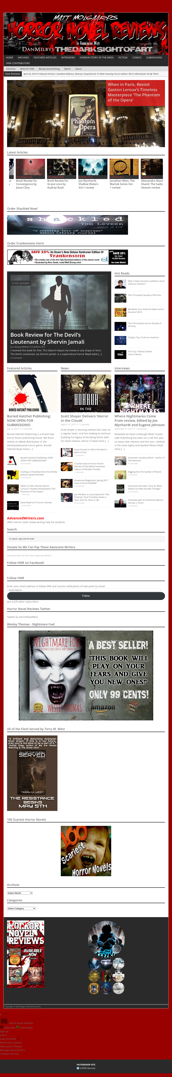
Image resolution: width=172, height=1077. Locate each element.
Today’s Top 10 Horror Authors (143, 337)
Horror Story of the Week (97, 57)
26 (123, 143)
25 (119, 143)
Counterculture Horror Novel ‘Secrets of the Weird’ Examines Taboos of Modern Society (89, 466)
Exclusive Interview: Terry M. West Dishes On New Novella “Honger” (145, 487)
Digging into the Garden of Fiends (144, 471)
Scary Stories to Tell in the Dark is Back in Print (90, 451)
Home (9, 57)
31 (142, 143)
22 (107, 143)
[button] (106, 939)
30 (138, 143)
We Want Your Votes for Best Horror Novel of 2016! (146, 311)
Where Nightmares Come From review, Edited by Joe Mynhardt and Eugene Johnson (140, 420)
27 (126, 143)
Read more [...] (93, 354)
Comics (136, 57)
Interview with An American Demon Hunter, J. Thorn (145, 501)
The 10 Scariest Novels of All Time (144, 295)
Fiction (122, 57)
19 (96, 143)
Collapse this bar (9, 1053)
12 (69, 143)
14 (76, 143)
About (78, 68)
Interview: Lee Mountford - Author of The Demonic (146, 459)
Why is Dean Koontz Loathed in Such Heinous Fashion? (146, 282)
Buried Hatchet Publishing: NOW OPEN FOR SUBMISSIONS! (29, 420)
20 (99, 143)
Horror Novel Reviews (16, 1023)
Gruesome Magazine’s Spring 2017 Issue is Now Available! (91, 482)
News (65, 368)
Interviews (68, 57)
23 (111, 143)
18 (92, 143)
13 (72, 143)
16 (84, 143)
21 (103, 143)
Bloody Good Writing (49, 68)
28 (130, 143)
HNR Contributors (18, 63)
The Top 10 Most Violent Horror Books (140, 353)
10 (61, 143)
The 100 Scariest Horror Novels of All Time (144, 325)
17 (88, 143)
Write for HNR (27, 68)
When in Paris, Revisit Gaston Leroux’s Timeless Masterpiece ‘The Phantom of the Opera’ (37, 488)
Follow (86, 595)
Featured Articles (45, 57)
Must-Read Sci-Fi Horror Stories (36, 502)
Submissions (154, 57)
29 (134, 143)
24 (115, 143)
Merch (67, 68)
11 (65, 143)
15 (80, 143)
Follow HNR (15, 578)
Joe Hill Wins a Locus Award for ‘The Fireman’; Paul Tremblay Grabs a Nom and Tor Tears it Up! (91, 497)
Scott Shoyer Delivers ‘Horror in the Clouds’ (84, 418)
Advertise (10, 68)
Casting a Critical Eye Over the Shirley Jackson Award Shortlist (38, 473)
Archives (23, 57)
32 (146, 143)
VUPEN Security (87, 1068)
